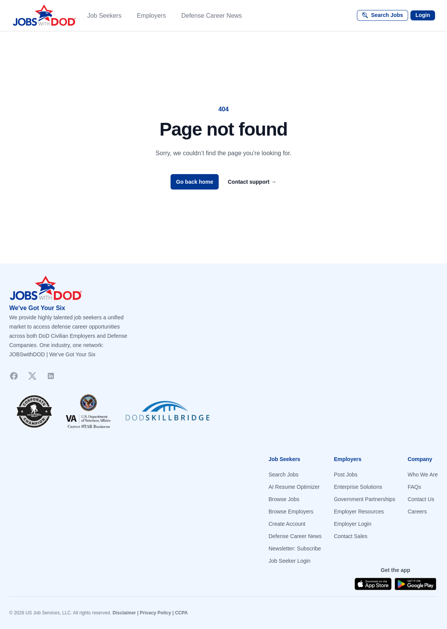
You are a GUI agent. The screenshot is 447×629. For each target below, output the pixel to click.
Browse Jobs (283, 499)
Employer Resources (359, 511)
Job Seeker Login (289, 561)
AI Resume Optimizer (294, 487)
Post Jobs (345, 474)
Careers (417, 511)
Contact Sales (350, 536)
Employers (151, 15)
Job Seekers (104, 15)
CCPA (181, 613)
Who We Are (423, 474)
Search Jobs (283, 474)
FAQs (414, 487)
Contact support (252, 182)
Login (422, 15)
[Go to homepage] (223, 288)
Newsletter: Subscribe (294, 548)
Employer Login (352, 524)
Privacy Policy (155, 613)
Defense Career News (211, 15)
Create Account (286, 524)
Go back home (194, 182)
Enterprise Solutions (358, 487)
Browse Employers (290, 511)
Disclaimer (124, 613)
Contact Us (421, 499)
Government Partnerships (364, 499)
